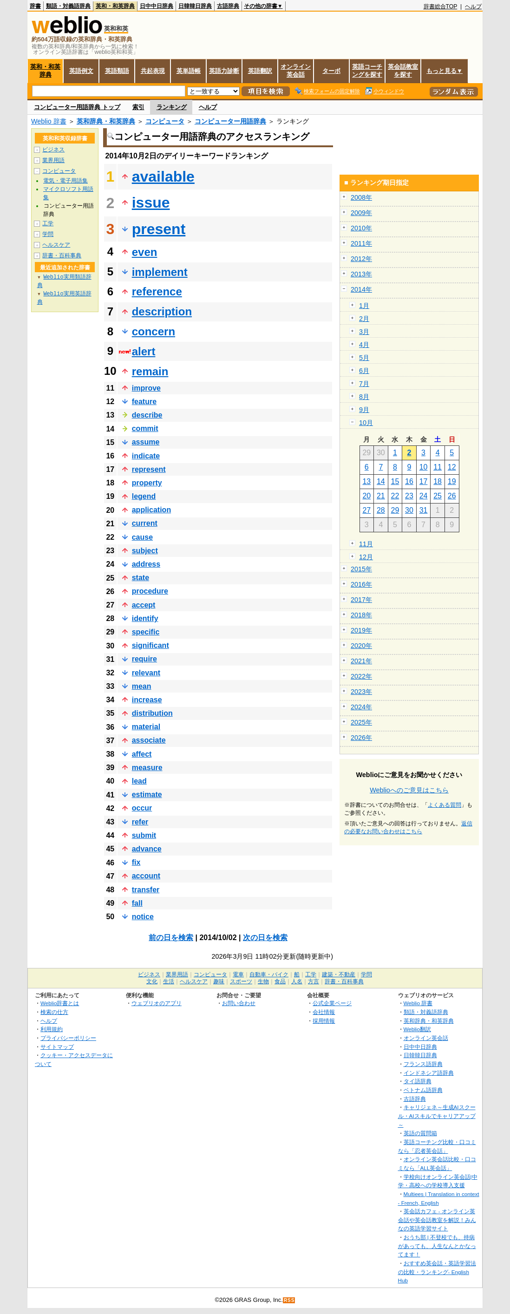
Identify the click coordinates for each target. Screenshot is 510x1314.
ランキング (172, 107)
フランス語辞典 (423, 1064)
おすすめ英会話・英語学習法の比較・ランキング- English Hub (437, 1271)
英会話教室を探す (403, 70)
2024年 (361, 707)
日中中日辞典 (156, 6)
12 (452, 467)
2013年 (361, 274)
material (146, 727)
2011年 (361, 243)
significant (150, 645)
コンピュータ (164, 121)
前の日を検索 (171, 937)
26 (452, 496)
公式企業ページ (332, 1003)
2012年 (361, 258)
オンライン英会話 (296, 70)
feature (144, 401)
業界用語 (53, 160)
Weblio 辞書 (48, 121)
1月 (364, 305)
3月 (364, 331)
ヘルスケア (56, 245)
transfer (146, 890)
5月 (364, 357)
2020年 (361, 645)
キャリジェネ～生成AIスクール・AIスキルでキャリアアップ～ (437, 1115)
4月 (364, 344)
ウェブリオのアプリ (156, 1003)
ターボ (331, 70)
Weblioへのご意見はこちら (409, 790)
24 (423, 496)
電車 (238, 974)
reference (157, 291)
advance (147, 849)
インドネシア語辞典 (429, 1073)
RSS (289, 1300)
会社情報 (324, 1012)
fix (136, 862)
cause (142, 537)
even (144, 252)
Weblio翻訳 (417, 1029)
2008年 (361, 197)
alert (144, 351)
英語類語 (117, 70)
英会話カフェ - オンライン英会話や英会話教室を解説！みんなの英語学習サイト (437, 1219)
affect (142, 754)
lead (139, 781)
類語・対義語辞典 (68, 6)
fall (137, 903)
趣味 (218, 981)
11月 (366, 544)
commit (145, 428)
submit (144, 835)
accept (144, 605)
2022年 (361, 676)
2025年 (361, 722)
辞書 (35, 6)
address (146, 564)
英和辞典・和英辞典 (106, 121)
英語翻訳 (260, 70)
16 (409, 481)
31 (423, 510)
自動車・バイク (268, 974)
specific (146, 632)
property (147, 483)
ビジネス (53, 149)
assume (146, 442)
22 (395, 496)
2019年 (361, 630)
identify (145, 618)
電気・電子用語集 (65, 180)
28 (381, 510)
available (163, 176)
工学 (47, 223)
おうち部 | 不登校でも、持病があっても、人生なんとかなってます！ (437, 1245)
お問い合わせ (238, 1003)
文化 (151, 981)
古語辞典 (228, 6)
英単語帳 (189, 70)
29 (395, 510)
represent (149, 469)
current (144, 523)
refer (140, 822)
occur (142, 808)
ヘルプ (473, 6)
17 (423, 481)
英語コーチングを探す (367, 70)
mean (141, 686)
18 (437, 481)
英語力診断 (224, 70)
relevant (146, 673)
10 (423, 467)
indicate (146, 456)
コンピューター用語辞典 (230, 121)
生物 (263, 981)
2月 (364, 318)
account (146, 876)
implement (160, 272)
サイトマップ (57, 1047)
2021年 (361, 661)
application (151, 510)
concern (153, 331)
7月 (364, 383)
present (159, 229)
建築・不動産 (338, 974)
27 (366, 510)
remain (150, 371)
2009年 (361, 212)
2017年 (361, 599)
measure (147, 767)
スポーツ (241, 981)
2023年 (361, 691)
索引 (138, 107)
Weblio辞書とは (59, 1003)
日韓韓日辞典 (195, 6)
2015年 (361, 569)
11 (437, 467)
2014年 (361, 289)
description (162, 311)
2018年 (361, 615)
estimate (147, 794)
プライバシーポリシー (68, 1038)
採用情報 (324, 1021)
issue (151, 202)
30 (409, 510)
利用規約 (51, 1029)
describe (147, 415)
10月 (366, 422)
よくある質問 (444, 805)
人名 (296, 981)
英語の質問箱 (420, 1133)
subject (145, 551)
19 (452, 481)
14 (381, 481)
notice (143, 917)
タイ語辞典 (418, 1081)
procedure (150, 591)
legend (144, 496)
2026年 (361, 737)
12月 (366, 557)
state (140, 578)
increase (147, 700)
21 (381, 496)
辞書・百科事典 (61, 255)
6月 (364, 370)
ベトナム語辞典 (423, 1090)
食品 (280, 981)
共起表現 (153, 70)
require (144, 659)
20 (366, 496)
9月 (364, 409)
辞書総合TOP (441, 6)
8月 (364, 396)
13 (366, 481)
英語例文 (81, 70)
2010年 (361, 228)
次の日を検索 (265, 937)
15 (395, 481)
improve (146, 388)
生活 (168, 981)
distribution (152, 713)
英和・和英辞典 (115, 6)
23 (409, 496)
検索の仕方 (54, 1012)
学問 (47, 234)
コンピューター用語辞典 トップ (77, 107)
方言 (313, 981)
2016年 (361, 584)
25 (437, 496)
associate (149, 740)
